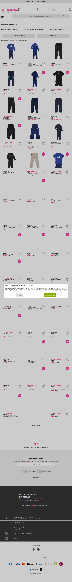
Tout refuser (19, 295)
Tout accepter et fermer (50, 295)
